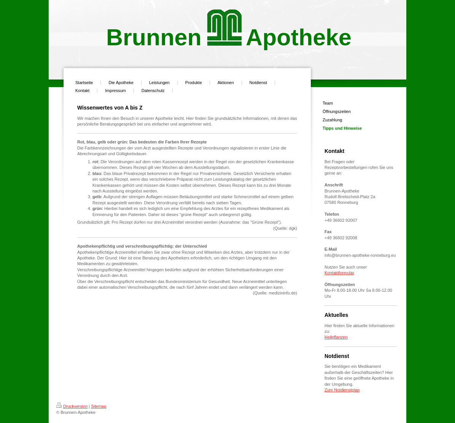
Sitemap (98, 406)
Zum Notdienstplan (342, 390)
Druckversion (72, 406)
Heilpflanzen (336, 337)
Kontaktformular (339, 272)
